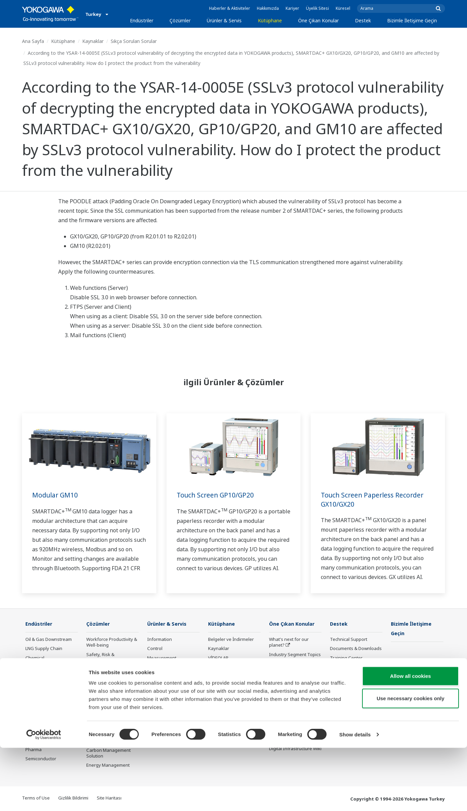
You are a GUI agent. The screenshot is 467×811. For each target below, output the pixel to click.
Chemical (34, 658)
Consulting (158, 667)
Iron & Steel (37, 713)
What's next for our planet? (289, 642)
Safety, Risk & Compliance (100, 657)
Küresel (343, 8)
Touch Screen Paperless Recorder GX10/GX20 (374, 499)
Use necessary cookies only (410, 761)
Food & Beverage (43, 695)
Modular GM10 (56, 495)
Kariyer (292, 8)
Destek (363, 20)
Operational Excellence (110, 684)
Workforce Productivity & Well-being (111, 642)
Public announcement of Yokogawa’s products (172, 712)
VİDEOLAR (218, 658)
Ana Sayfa (33, 41)
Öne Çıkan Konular (318, 20)
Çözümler (180, 20)
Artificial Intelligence (290, 700)
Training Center (346, 658)
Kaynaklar (93, 41)
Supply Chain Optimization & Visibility (110, 717)
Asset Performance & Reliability (108, 672)
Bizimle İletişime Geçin (412, 20)
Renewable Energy (44, 676)
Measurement (161, 658)
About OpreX (282, 664)
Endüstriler (141, 20)
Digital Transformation (292, 691)
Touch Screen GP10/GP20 (217, 495)
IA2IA (275, 682)
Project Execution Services (164, 679)
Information (159, 639)
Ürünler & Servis (224, 20)
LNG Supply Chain (43, 649)
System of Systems (288, 673)
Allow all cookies (410, 739)
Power (32, 667)
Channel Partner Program (347, 697)
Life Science (159, 700)
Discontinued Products (353, 685)
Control (154, 649)
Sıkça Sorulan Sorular (134, 41)
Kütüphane (270, 20)
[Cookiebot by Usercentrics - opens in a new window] (43, 798)
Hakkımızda (268, 8)
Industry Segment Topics (295, 654)
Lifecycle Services (165, 691)
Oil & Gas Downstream (48, 639)
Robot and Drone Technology (286, 712)
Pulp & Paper (38, 704)
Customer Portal (346, 676)
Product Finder (345, 667)
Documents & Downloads (356, 649)
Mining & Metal (40, 685)
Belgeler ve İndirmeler (231, 639)
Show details (355, 798)
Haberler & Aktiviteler (229, 8)
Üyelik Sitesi (317, 8)
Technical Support (348, 639)
